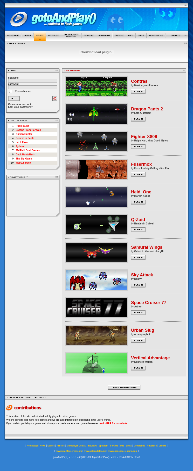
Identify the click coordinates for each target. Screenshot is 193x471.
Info (122, 446)
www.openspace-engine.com (122, 451)
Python (20, 146)
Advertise (152, 446)
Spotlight (103, 446)
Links (129, 446)
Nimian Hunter (24, 134)
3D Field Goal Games (28, 150)
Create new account (19, 104)
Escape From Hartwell (28, 130)
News (43, 446)
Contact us (139, 446)
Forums (114, 446)
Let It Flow (22, 142)
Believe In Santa (25, 138)
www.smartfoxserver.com (68, 451)
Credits (162, 446)
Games (51, 446)
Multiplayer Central (76, 446)
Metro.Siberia (23, 162)
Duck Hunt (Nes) (25, 154)
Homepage (32, 446)
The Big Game (24, 158)
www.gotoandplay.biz (95, 451)
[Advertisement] (33, 198)
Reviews (92, 446)
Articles (61, 446)
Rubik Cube (22, 126)
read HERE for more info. (113, 423)
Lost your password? (20, 107)
